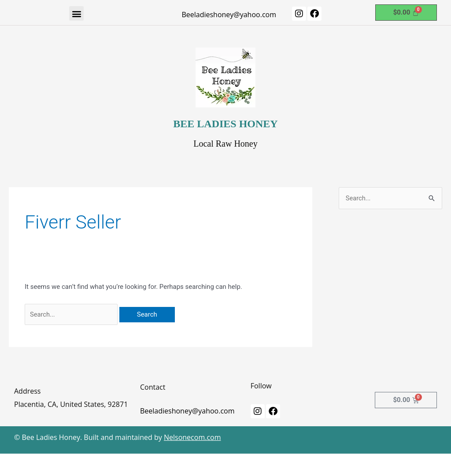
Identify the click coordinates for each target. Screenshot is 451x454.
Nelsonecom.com (192, 438)
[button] (76, 13)
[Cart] (406, 12)
